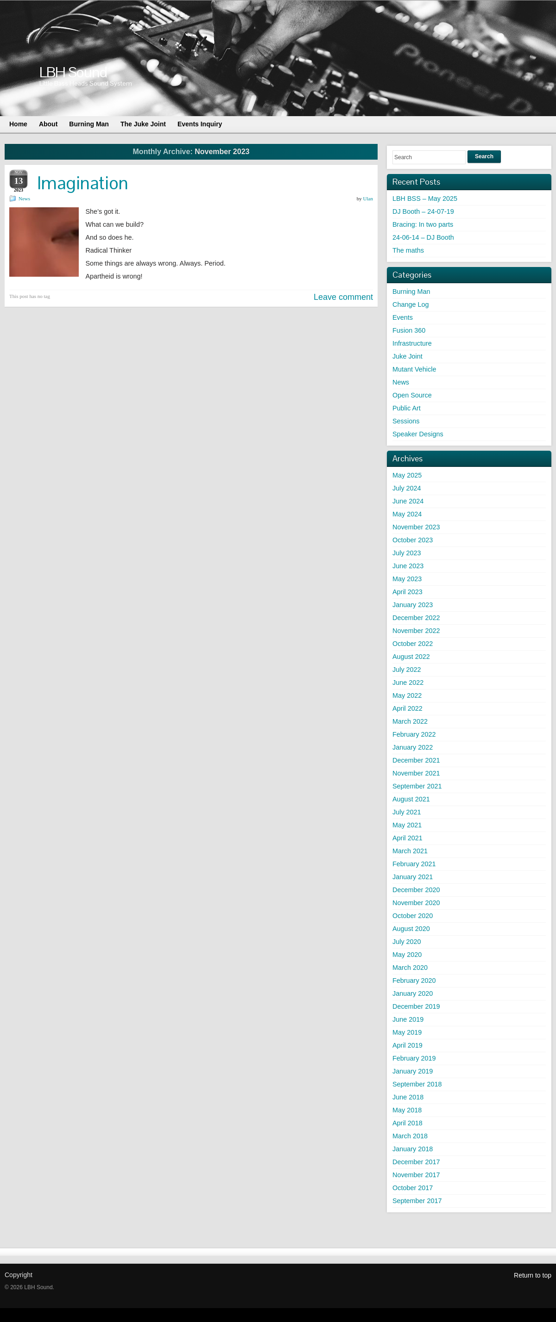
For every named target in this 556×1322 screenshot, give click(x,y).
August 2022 (411, 656)
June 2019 (407, 1019)
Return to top (532, 1275)
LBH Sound (73, 71)
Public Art (406, 408)
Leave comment (343, 297)
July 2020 (406, 941)
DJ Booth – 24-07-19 (423, 211)
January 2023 (412, 604)
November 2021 (416, 773)
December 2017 (416, 1162)
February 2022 (414, 734)
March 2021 (410, 851)
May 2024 (407, 514)
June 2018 (407, 1097)
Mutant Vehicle (414, 369)
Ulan (368, 198)
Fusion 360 (408, 330)
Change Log (410, 304)
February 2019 (414, 1058)
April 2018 (407, 1123)
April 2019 (407, 1045)
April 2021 (407, 838)
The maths (408, 250)
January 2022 (412, 747)
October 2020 (412, 915)
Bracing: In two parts (422, 224)
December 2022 (416, 617)
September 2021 (417, 786)
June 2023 (407, 566)
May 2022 (407, 695)
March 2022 (410, 721)
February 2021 (414, 864)
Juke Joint (407, 356)
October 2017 (412, 1188)
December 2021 (416, 760)
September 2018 (417, 1084)
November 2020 (416, 902)
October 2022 (412, 643)
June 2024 (407, 501)
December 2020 (416, 890)
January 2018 (412, 1149)
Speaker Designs (417, 434)
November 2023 (416, 527)
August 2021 (411, 799)
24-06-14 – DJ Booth (423, 237)
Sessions (405, 421)
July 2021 (406, 812)
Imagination (82, 183)
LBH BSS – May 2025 (424, 198)
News (24, 198)
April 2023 (407, 592)
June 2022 (407, 682)
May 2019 (407, 1032)
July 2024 (406, 488)
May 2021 (407, 825)
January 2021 (412, 877)
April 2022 (407, 708)
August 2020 (411, 928)
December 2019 (416, 1006)
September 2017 (417, 1200)
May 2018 (407, 1110)
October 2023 (412, 540)
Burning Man (411, 291)
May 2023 (407, 579)
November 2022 (416, 630)
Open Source (412, 395)
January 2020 (412, 993)
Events (402, 317)
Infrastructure (412, 343)
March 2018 (410, 1136)
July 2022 (406, 669)
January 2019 (412, 1071)
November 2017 (416, 1175)
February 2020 (414, 980)
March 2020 (410, 967)
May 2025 (407, 475)
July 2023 (406, 553)
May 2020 (407, 954)
